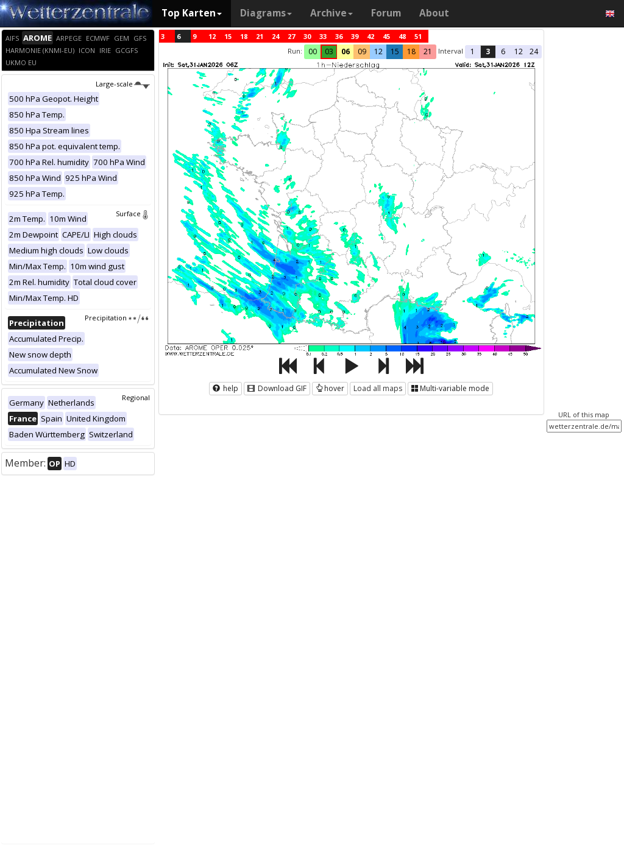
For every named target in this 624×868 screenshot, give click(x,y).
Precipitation (117, 317)
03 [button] (329, 51)
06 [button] (345, 51)
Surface (133, 213)
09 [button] (362, 51)
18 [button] (411, 51)
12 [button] (378, 51)
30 (307, 36)
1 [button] (472, 51)
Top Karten (191, 13)
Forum (386, 13)
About (434, 13)
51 (418, 36)
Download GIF (277, 388)
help (225, 388)
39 (354, 36)
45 (386, 36)
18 (243, 36)
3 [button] (488, 51)
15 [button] (395, 51)
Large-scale (123, 83)
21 (259, 36)
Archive (331, 13)
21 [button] (428, 51)
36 (338, 36)
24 (275, 36)
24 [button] (534, 51)
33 (323, 36)
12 (212, 36)
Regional (136, 397)
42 (370, 36)
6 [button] (503, 51)
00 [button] (312, 51)
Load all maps (377, 388)
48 (402, 36)
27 (291, 36)
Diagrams (266, 13)
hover (330, 388)
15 (228, 36)
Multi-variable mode (450, 388)
